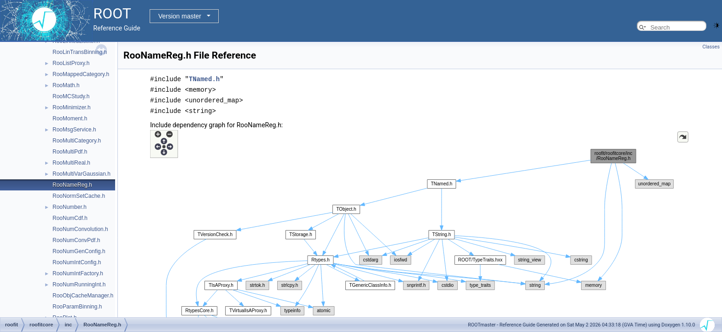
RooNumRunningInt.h (78, 284)
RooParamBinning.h (77, 306)
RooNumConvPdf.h (76, 240)
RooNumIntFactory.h (77, 273)
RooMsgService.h (74, 129)
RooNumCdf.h (69, 218)
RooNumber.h (69, 207)
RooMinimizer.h (71, 107)
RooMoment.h (69, 118)
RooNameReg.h (72, 185)
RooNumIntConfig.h (76, 262)
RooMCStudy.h (70, 96)
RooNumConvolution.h (80, 229)
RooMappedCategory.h (80, 74)
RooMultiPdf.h (69, 151)
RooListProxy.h (70, 63)
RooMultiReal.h (71, 163)
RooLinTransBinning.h (79, 52)
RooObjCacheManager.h (82, 295)
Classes (711, 47)
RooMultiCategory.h (76, 140)
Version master (179, 16)
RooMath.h (66, 85)
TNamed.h (204, 78)
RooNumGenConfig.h (78, 251)
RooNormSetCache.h (78, 196)
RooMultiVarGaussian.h (81, 174)
